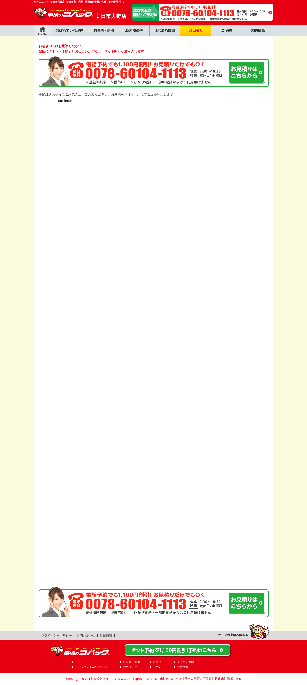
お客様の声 (130, 667)
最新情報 (182, 667)
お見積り (158, 662)
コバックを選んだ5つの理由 (92, 667)
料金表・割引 (131, 662)
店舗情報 (106, 635)
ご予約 (157, 667)
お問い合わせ (86, 635)
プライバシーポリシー (56, 635)
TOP (77, 662)
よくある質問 (185, 662)
